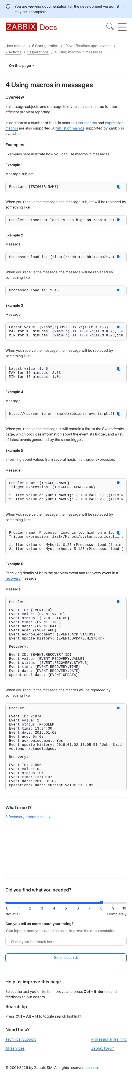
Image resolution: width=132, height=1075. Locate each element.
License (92, 1071)
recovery (12, 597)
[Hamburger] (122, 27)
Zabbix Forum (102, 1052)
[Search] (110, 27)
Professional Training (109, 1043)
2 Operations (38, 52)
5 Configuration (45, 45)
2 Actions (13, 52)
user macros (86, 122)
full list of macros (70, 128)
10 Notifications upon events (87, 45)
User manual (15, 45)
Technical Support (20, 1043)
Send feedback (66, 961)
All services (15, 1052)
